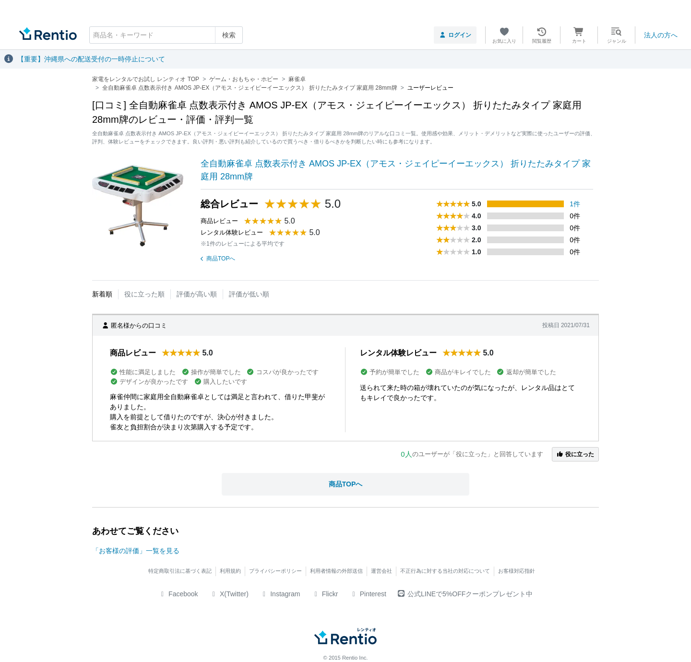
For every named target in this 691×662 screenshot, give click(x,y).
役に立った (575, 454)
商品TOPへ (218, 258)
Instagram (280, 594)
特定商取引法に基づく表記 (180, 571)
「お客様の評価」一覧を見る (135, 551)
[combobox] (166, 35)
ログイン (455, 35)
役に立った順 (144, 294)
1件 (575, 204)
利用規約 (230, 571)
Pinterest (367, 594)
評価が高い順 (197, 294)
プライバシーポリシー (275, 571)
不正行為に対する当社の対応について (445, 571)
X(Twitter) (229, 594)
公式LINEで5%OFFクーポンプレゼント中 (465, 594)
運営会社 (381, 571)
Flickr (324, 594)
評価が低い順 (249, 294)
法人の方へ (661, 35)
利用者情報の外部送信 (336, 571)
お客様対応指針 (516, 571)
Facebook (178, 594)
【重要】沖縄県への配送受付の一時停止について (91, 59)
